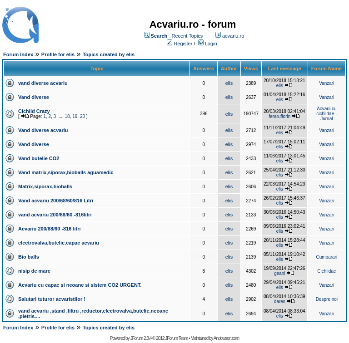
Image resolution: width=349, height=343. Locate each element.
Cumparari (326, 257)
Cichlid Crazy (34, 111)
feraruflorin (279, 116)
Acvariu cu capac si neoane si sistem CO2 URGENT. (79, 285)
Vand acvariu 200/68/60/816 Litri (55, 200)
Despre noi (327, 299)
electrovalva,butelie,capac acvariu (58, 242)
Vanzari (326, 83)
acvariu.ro (233, 36)
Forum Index (18, 54)
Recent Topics (187, 36)
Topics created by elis (109, 54)
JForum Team (176, 338)
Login (211, 43)
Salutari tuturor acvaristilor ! (51, 299)
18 (67, 116)
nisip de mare (34, 271)
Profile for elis (58, 54)
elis (229, 83)
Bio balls (28, 257)
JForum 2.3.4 (140, 338)
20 (82, 116)
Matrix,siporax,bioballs (45, 186)
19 (74, 116)
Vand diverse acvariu (43, 130)
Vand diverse (33, 97)
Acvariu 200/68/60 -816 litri (49, 228)
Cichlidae (326, 271)
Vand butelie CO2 (38, 158)
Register (183, 43)
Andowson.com (226, 338)
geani (279, 273)
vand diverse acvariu (43, 83)
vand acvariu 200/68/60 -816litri (54, 214)
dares (279, 301)
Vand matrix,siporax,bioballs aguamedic (66, 172)
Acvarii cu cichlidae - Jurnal (326, 113)
